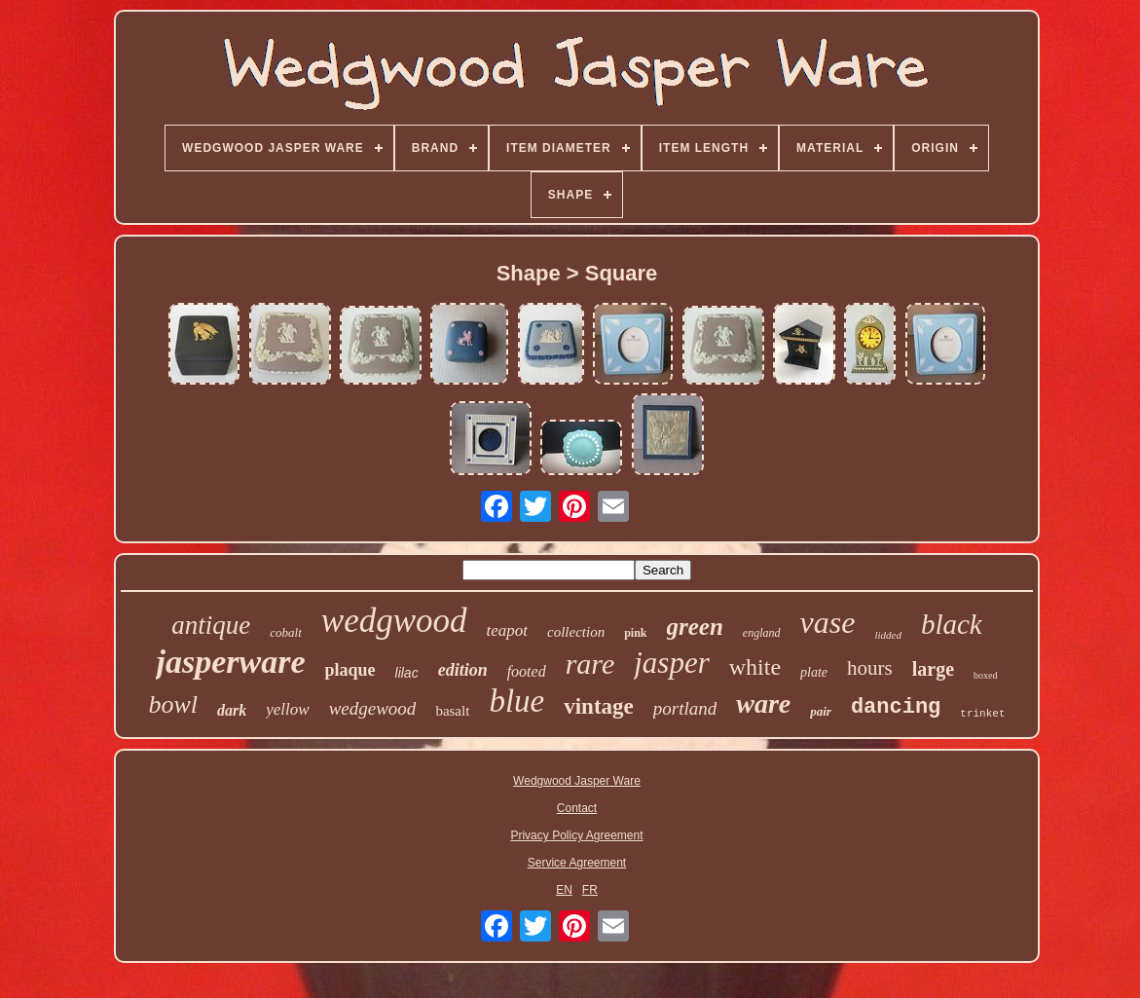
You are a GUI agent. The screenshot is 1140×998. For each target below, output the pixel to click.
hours (870, 668)
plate (813, 672)
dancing (895, 707)
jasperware (230, 662)
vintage (599, 706)
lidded (887, 635)
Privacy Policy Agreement (576, 835)
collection (576, 632)
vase (828, 622)
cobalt (286, 632)
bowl (173, 704)
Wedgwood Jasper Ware (577, 781)
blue (516, 701)
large (933, 669)
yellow (287, 709)
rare (590, 663)
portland (685, 708)
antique (210, 625)
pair (820, 711)
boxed (985, 675)
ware (763, 703)
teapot (508, 630)
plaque (349, 670)
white (755, 667)
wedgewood (373, 708)
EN (564, 890)
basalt (452, 711)
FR (590, 890)
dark (231, 710)
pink (635, 633)
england (762, 633)
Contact (577, 808)
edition (463, 670)
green (695, 626)
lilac (407, 673)
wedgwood (394, 621)
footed (526, 671)
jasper (672, 663)
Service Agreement (577, 862)
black (951, 624)
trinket (982, 714)
